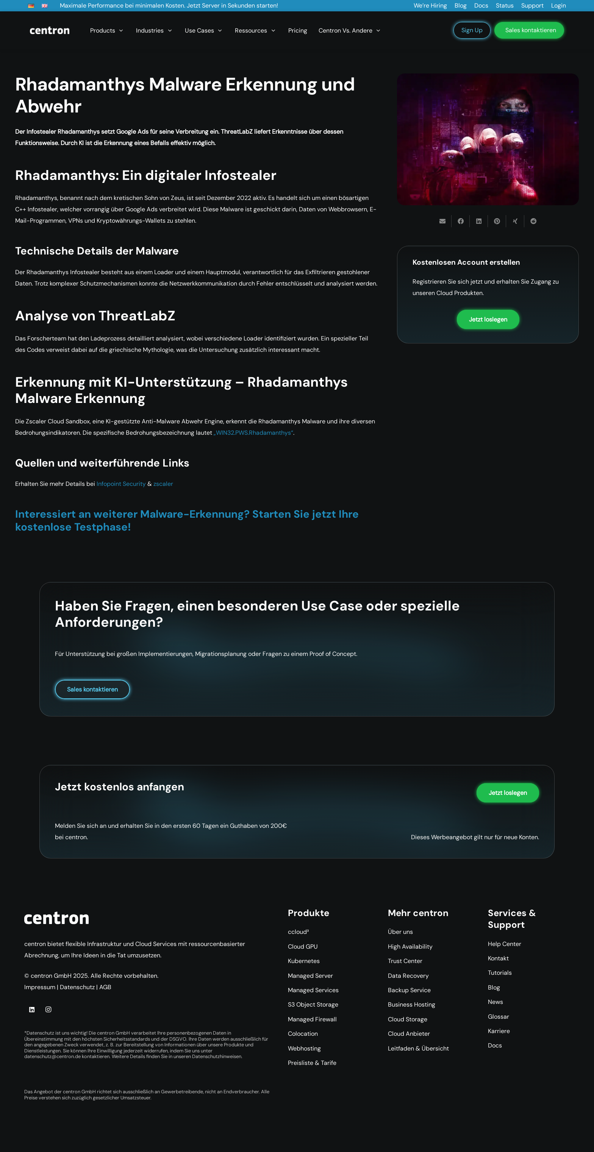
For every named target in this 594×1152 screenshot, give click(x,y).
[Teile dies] (461, 221)
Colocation (303, 1034)
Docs (495, 1045)
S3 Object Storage (313, 1004)
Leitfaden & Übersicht (418, 1048)
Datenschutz (77, 987)
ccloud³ (298, 932)
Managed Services (313, 990)
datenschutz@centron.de (52, 1056)
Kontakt (498, 958)
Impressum (39, 987)
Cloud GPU (303, 947)
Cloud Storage (407, 1019)
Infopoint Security (121, 484)
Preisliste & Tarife (312, 1063)
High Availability (410, 947)
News (495, 1002)
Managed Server (310, 976)
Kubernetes (304, 961)
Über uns (400, 932)
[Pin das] (497, 221)
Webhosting (304, 1048)
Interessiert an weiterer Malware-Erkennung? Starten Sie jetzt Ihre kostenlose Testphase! (187, 520)
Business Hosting (411, 1004)
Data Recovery (408, 976)
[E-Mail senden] (442, 221)
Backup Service (409, 990)
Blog (494, 987)
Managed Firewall (312, 1019)
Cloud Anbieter (409, 1034)
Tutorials (500, 973)
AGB (105, 987)
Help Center (504, 944)
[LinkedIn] (31, 1009)
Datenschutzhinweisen (216, 1056)
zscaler (163, 484)
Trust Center (405, 961)
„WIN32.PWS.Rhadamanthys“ (253, 433)
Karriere (499, 1031)
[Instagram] (48, 1009)
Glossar (498, 1017)
